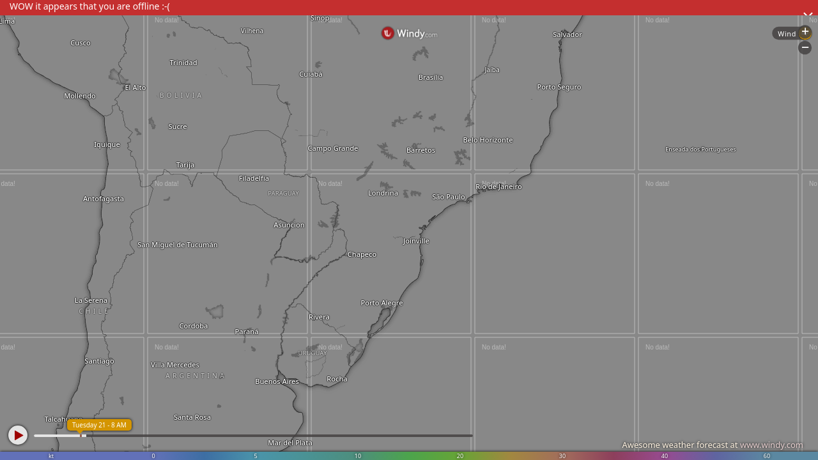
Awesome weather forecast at (712, 444)
